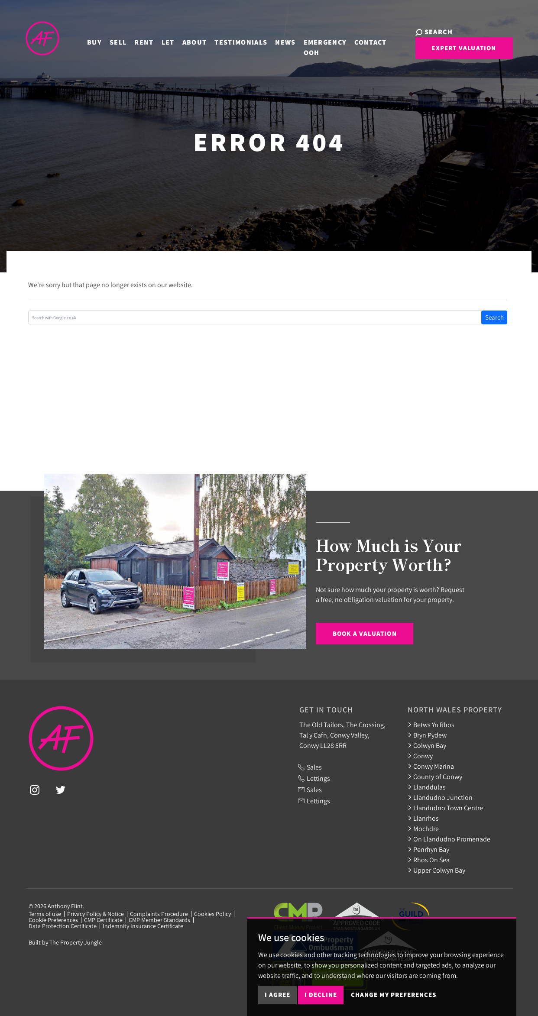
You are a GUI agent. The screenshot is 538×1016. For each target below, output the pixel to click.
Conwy (420, 755)
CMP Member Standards (159, 920)
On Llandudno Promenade (449, 839)
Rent (136, 39)
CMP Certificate (103, 920)
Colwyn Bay (427, 745)
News (278, 39)
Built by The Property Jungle (65, 942)
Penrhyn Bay (428, 849)
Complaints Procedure (159, 914)
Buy (87, 39)
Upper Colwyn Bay (436, 870)
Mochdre (423, 828)
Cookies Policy (212, 914)
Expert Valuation (448, 51)
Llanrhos (423, 818)
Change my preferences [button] (393, 994)
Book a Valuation (365, 633)
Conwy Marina (431, 766)
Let (160, 39)
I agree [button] (277, 994)
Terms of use (45, 914)
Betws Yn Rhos (431, 724)
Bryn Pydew (427, 735)
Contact (363, 39)
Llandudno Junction (440, 797)
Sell (110, 39)
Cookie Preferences (53, 920)
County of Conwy (435, 776)
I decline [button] (321, 994)
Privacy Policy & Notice (95, 914)
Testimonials (233, 39)
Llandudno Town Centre (445, 807)
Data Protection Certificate (63, 926)
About (187, 39)
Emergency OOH (317, 45)
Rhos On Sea (429, 859)
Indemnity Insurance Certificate (143, 926)
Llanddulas (427, 787)
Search (494, 317)
